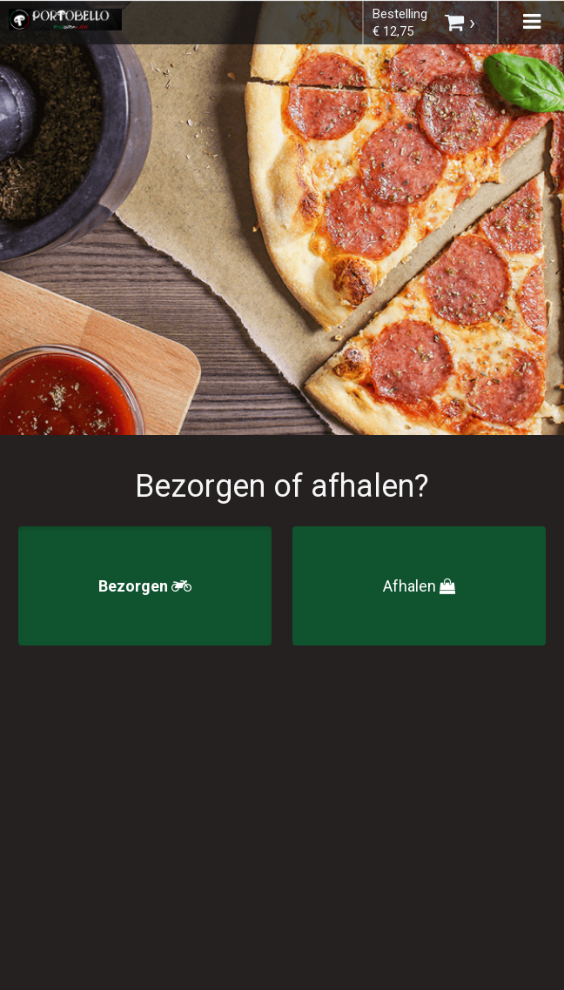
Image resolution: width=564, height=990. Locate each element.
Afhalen (419, 586)
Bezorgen (144, 586)
